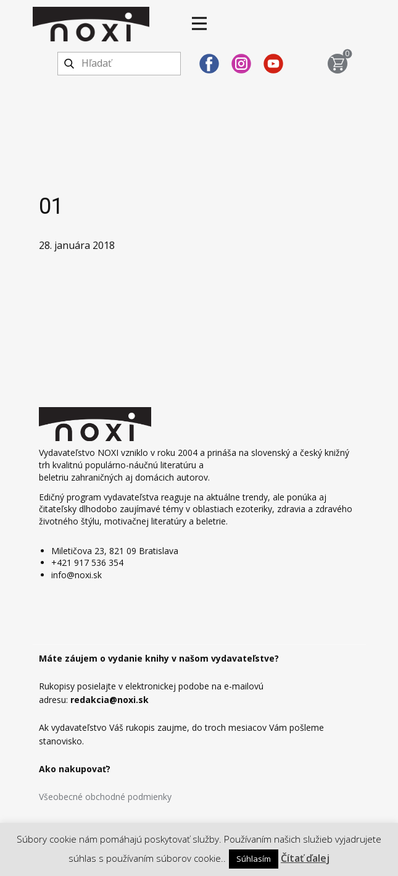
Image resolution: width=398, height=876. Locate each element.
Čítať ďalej (305, 858)
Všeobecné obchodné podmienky (105, 796)
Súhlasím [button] (253, 858)
